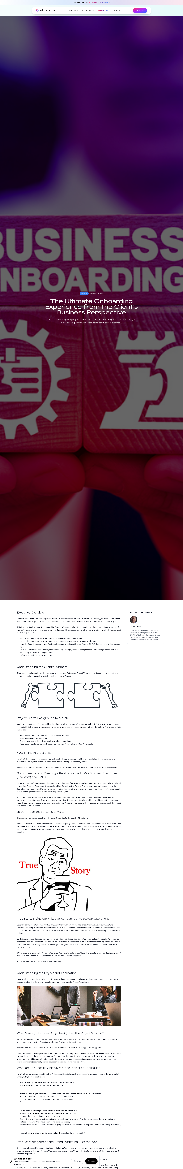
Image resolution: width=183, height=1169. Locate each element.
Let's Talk (140, 10)
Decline (77, 1161)
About (117, 10)
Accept (91, 1161)
